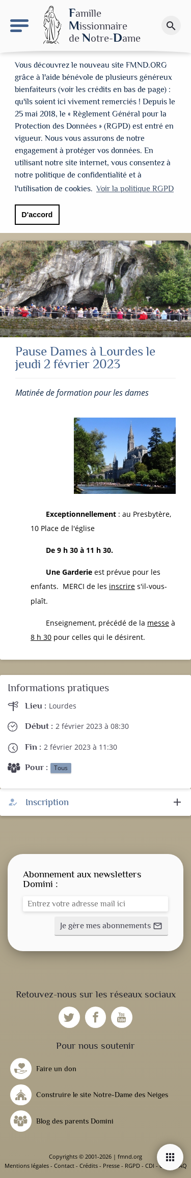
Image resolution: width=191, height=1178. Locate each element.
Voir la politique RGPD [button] (135, 188)
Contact (64, 1165)
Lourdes (62, 706)
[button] (111, 926)
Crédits (88, 1165)
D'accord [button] (36, 215)
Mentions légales (27, 1165)
